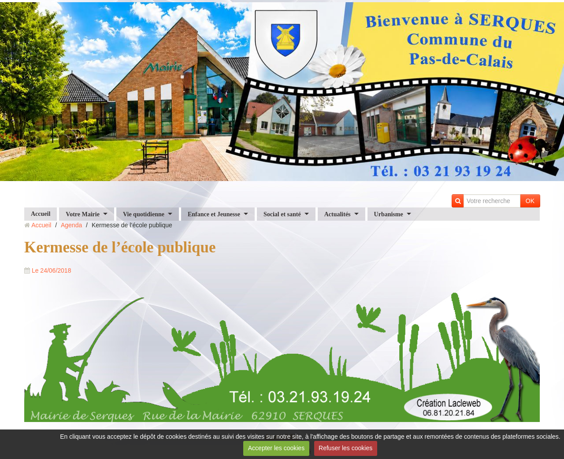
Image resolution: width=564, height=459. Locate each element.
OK (530, 200)
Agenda (71, 225)
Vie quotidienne (143, 214)
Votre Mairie (83, 214)
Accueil (40, 214)
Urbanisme (388, 214)
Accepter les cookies (276, 448)
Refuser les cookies (345, 448)
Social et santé (282, 214)
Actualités (337, 214)
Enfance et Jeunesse (214, 214)
